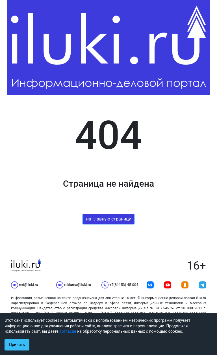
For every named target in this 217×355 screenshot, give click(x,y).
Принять (17, 344)
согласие (67, 331)
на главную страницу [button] (108, 219)
